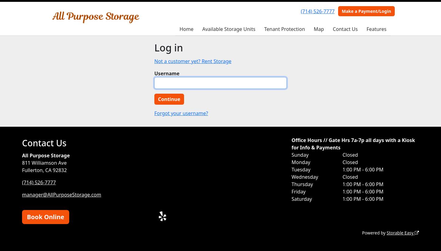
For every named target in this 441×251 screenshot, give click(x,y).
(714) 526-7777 (317, 11)
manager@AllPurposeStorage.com (61, 194)
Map (319, 29)
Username (166, 73)
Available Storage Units (228, 29)
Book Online (45, 217)
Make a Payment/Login (366, 11)
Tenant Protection (284, 29)
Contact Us (345, 29)
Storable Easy (403, 233)
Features (376, 29)
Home (186, 29)
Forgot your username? (181, 113)
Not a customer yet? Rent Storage (193, 61)
